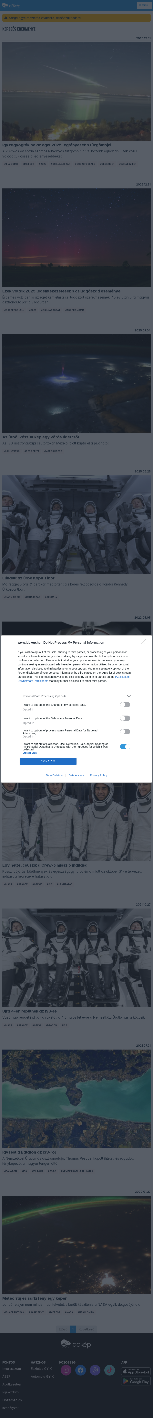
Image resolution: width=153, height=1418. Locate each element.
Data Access (76, 775)
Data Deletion (54, 775)
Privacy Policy (98, 775)
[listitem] (76, 696)
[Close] (144, 643)
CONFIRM (48, 761)
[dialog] (76, 709)
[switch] (125, 704)
